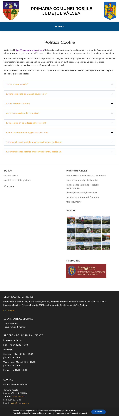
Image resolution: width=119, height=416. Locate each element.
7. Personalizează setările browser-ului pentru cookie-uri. (34, 142)
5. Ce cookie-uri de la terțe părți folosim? (26, 123)
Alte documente (73, 201)
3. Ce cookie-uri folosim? (18, 103)
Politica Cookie (11, 175)
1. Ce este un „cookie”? (17, 84)
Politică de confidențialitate (17, 180)
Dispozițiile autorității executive (81, 192)
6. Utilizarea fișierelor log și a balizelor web (27, 132)
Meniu (61, 26)
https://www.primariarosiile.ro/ (29, 50)
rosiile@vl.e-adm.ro (19, 403)
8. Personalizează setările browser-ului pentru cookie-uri (33, 151)
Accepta (98, 411)
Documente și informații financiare (83, 197)
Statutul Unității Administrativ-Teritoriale (86, 175)
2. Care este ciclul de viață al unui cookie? (26, 94)
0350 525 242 (18, 396)
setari (84, 413)
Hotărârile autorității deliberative (82, 180)
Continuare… (9, 310)
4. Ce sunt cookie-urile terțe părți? (22, 113)
